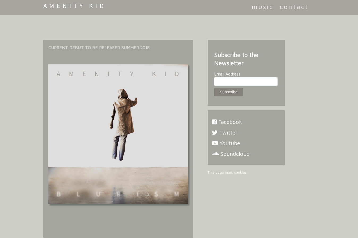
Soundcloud (231, 154)
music (263, 6)
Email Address (227, 74)
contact (294, 6)
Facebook (227, 122)
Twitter (224, 132)
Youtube (226, 143)
